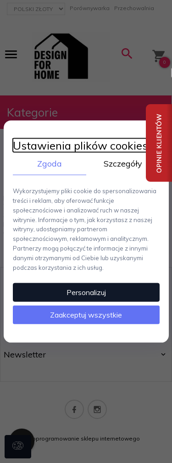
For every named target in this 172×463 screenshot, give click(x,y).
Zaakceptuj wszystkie (86, 314)
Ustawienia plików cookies (80, 145)
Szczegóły (123, 163)
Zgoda (49, 163)
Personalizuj (86, 292)
